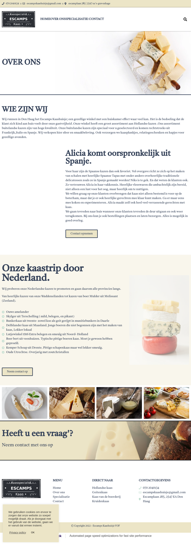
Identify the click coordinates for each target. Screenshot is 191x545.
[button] (81, 234)
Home (45, 19)
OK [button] (33, 532)
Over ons (57, 19)
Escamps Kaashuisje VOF (106, 526)
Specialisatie (77, 19)
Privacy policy (17, 532)
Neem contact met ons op (28, 445)
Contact (96, 19)
